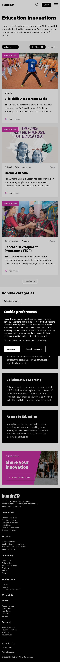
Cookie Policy (40, 340)
